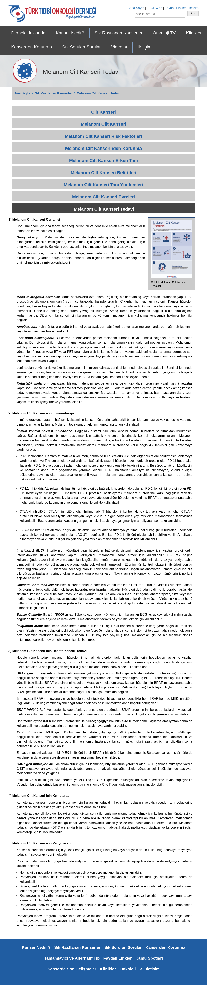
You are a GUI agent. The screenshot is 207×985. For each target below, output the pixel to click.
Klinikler (194, 32)
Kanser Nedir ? (36, 947)
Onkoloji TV (164, 32)
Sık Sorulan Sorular (81, 47)
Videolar (119, 47)
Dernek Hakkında (28, 32)
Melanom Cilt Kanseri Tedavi (98, 93)
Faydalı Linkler (175, 8)
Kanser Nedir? (70, 32)
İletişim (144, 47)
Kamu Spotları (149, 958)
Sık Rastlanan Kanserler (119, 32)
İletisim (193, 8)
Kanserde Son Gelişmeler (71, 969)
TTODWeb (154, 8)
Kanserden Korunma (31, 47)
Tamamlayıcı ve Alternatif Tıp (72, 958)
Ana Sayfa (136, 8)
